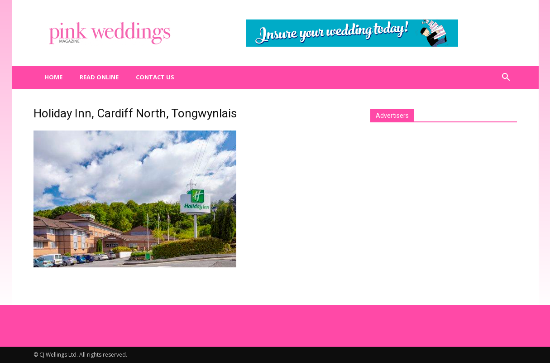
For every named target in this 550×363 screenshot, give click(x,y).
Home (53, 77)
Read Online (99, 77)
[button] (506, 77)
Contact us (155, 77)
